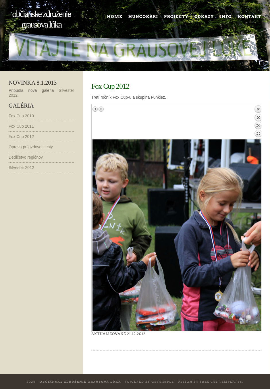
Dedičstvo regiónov (26, 157)
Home (114, 16)
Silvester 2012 (21, 167)
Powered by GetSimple (149, 381)
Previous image (95, 109)
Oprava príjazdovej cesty (31, 147)
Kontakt (249, 16)
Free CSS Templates (221, 381)
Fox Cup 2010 (21, 116)
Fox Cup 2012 (21, 136)
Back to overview (258, 122)
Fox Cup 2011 (21, 126)
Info (226, 16)
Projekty (176, 16)
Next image (101, 109)
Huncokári (143, 16)
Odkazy (204, 16)
